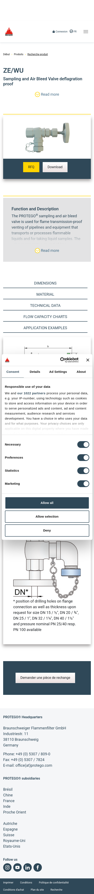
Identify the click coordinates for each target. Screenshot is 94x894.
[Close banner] (87, 359)
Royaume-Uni (14, 840)
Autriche (10, 823)
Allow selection (47, 516)
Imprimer (8, 882)
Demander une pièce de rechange (45, 678)
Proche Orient (14, 812)
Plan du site (37, 889)
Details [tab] (35, 371)
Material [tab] (45, 294)
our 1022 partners (31, 393)
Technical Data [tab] (45, 305)
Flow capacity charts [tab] (45, 316)
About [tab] (81, 371)
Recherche (56, 889)
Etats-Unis (11, 846)
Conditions (26, 882)
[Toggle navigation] (86, 31)
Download (55, 167)
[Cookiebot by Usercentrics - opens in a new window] (60, 360)
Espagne (10, 829)
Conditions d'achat (13, 889)
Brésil (8, 789)
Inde (7, 806)
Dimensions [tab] (45, 283)
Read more (47, 94)
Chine (8, 795)
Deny (47, 530)
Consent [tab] (12, 371)
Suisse (8, 835)
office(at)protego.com (33, 765)
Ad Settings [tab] (58, 371)
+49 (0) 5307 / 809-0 (33, 754)
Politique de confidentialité (54, 882)
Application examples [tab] (45, 328)
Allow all (47, 503)
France (9, 801)
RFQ (31, 167)
